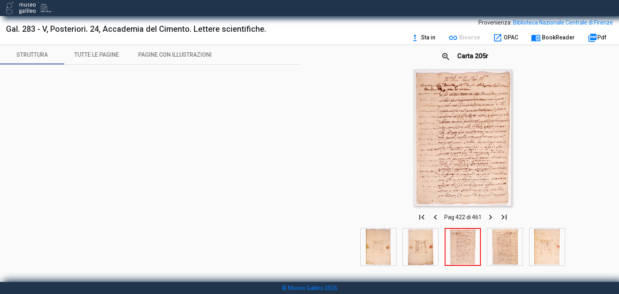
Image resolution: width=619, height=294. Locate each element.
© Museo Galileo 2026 (309, 288)
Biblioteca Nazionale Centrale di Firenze (563, 22)
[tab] (32, 54)
